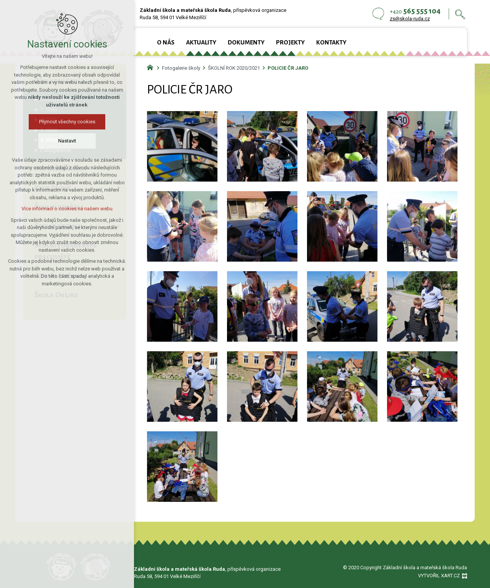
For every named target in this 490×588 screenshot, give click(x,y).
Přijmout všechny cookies (64, 121)
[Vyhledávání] (460, 14)
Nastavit (65, 141)
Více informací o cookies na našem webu (64, 208)
